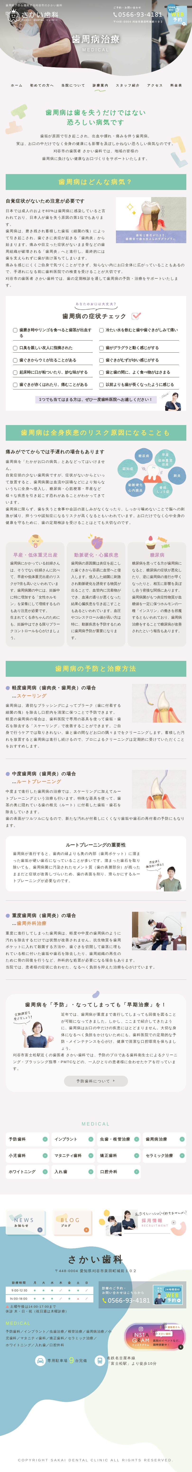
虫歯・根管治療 (115, 1139)
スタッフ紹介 (128, 85)
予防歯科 (17, 1139)
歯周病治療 (157, 1139)
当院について (73, 85)
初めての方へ (42, 85)
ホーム (17, 85)
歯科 (68, 1156)
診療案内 (101, 85)
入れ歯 (61, 1172)
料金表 (176, 85)
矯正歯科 (108, 1156)
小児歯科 (17, 1156)
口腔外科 (109, 1172)
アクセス (155, 85)
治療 (160, 1156)
